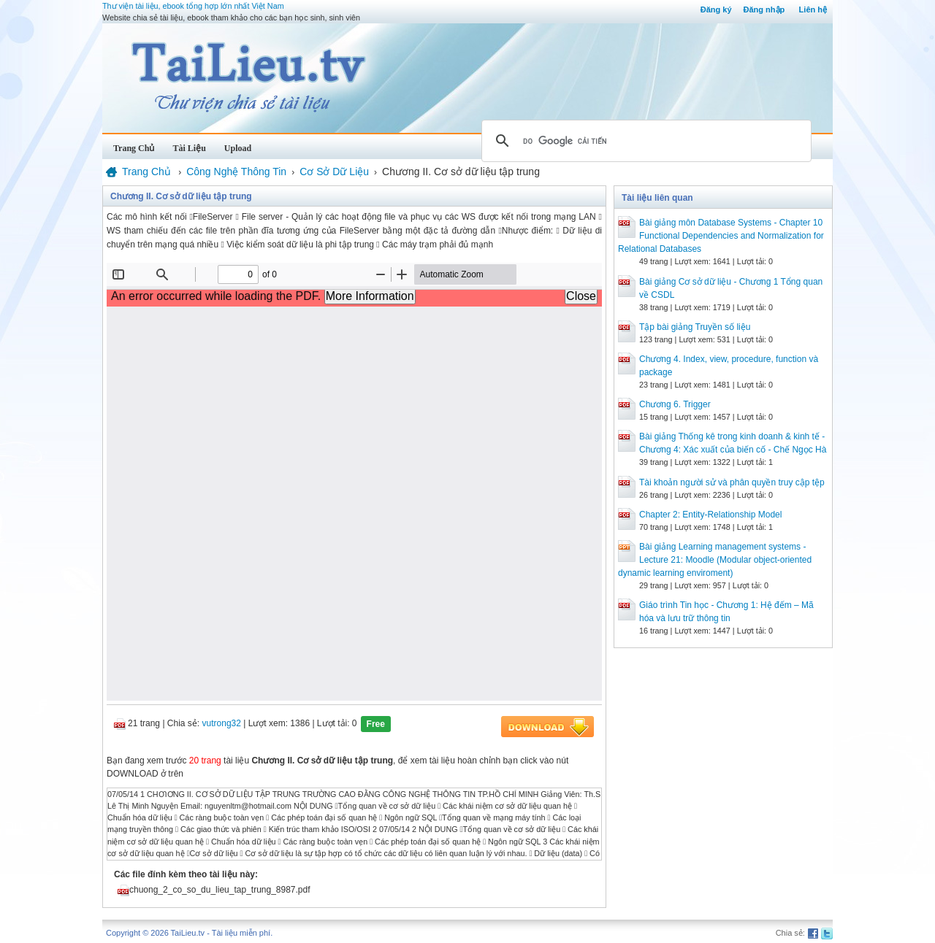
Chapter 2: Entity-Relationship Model (710, 514)
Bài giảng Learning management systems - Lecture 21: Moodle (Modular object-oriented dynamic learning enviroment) (715, 560)
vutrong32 (221, 723)
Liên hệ (813, 9)
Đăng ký (716, 9)
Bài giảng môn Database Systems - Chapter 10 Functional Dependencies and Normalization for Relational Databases (721, 236)
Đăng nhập (764, 9)
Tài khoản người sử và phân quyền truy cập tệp (732, 482)
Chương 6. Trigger (675, 404)
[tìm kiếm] (644, 141)
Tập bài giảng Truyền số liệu (694, 327)
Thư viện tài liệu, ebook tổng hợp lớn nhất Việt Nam (193, 5)
